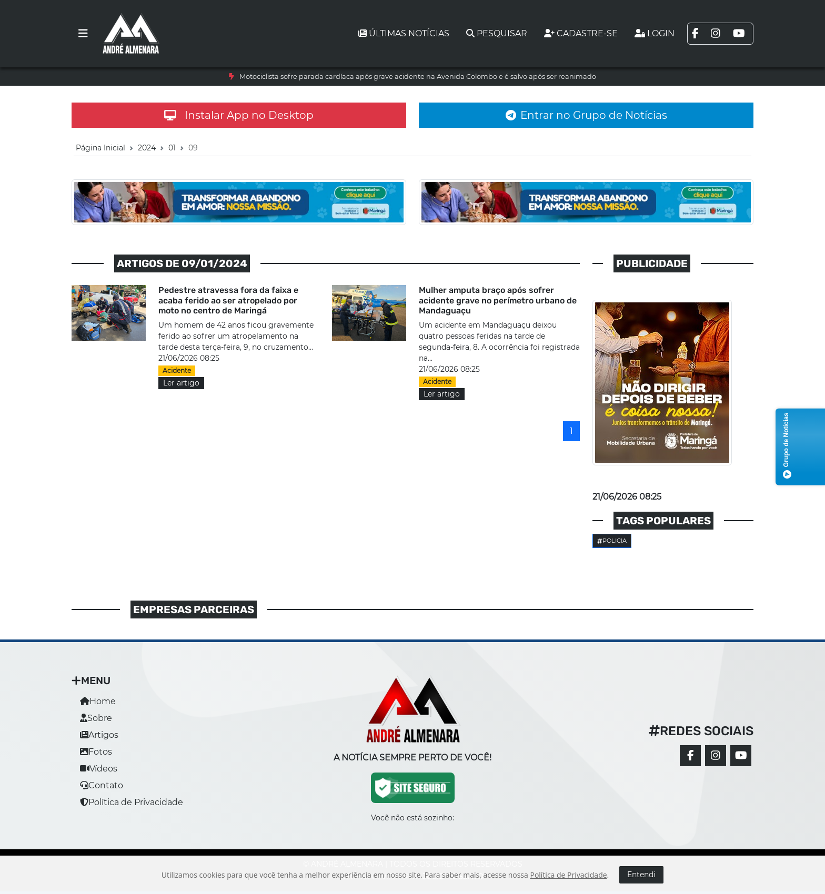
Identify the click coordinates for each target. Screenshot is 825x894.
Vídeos (98, 769)
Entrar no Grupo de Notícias (586, 115)
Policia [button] (612, 540)
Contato (101, 785)
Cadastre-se (581, 33)
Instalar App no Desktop (239, 115)
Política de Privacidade (131, 802)
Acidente (177, 370)
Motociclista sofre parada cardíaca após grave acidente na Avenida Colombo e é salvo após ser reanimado (417, 76)
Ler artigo (181, 383)
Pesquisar (496, 33)
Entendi (641, 874)
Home (98, 701)
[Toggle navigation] (83, 34)
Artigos (99, 735)
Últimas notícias (403, 33)
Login (655, 33)
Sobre (96, 718)
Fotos (96, 752)
